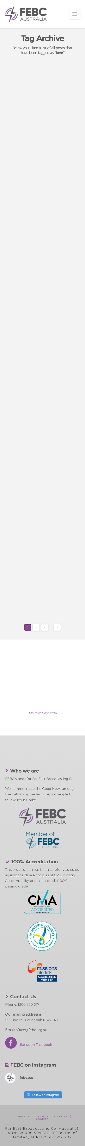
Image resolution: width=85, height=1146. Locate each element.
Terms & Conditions (52, 1116)
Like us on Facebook (28, 1045)
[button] (74, 14)
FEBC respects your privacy (42, 712)
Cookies (42, 1119)
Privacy (23, 1116)
